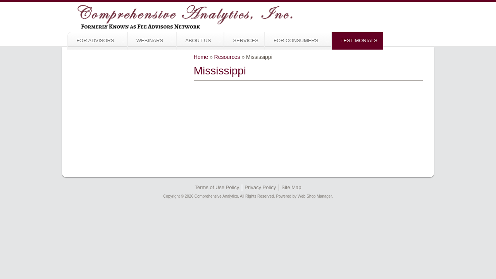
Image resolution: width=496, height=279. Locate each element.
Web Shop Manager (315, 164)
